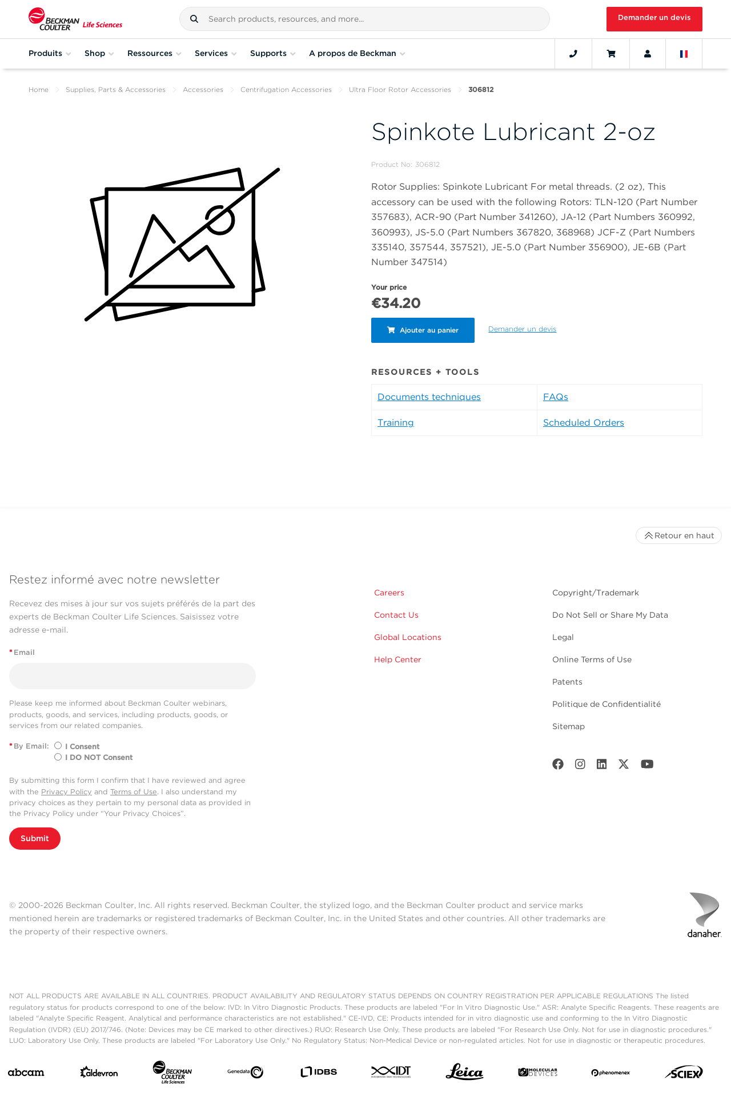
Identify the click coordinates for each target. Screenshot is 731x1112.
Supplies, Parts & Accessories (116, 89)
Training (395, 422)
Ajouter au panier (424, 330)
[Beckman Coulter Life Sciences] (172, 1074)
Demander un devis (654, 17)
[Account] (647, 54)
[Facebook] (558, 766)
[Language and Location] (684, 54)
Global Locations (407, 637)
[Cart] (610, 54)
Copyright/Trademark (595, 592)
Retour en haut (678, 535)
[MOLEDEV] (537, 1074)
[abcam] (26, 1075)
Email (22, 652)
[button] (194, 19)
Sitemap (568, 726)
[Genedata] (245, 1074)
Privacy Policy (66, 791)
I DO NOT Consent (98, 757)
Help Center (397, 659)
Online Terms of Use (592, 659)
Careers (389, 592)
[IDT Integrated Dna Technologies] (391, 1074)
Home (39, 89)
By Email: (29, 746)
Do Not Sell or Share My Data (610, 614)
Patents (567, 681)
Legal (563, 637)
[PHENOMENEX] (611, 1074)
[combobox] (364, 18)
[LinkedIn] (602, 766)
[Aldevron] (99, 1075)
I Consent (82, 746)
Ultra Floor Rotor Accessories (400, 89)
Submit (35, 838)
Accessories (203, 89)
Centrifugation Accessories (286, 89)
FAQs (555, 396)
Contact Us (396, 614)
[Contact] (573, 54)
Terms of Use (133, 791)
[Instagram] (580, 766)
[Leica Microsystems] (464, 1075)
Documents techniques (429, 396)
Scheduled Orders (583, 422)
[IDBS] (318, 1075)
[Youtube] (647, 766)
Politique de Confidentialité (606, 704)
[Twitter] (623, 766)
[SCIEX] (684, 1074)
